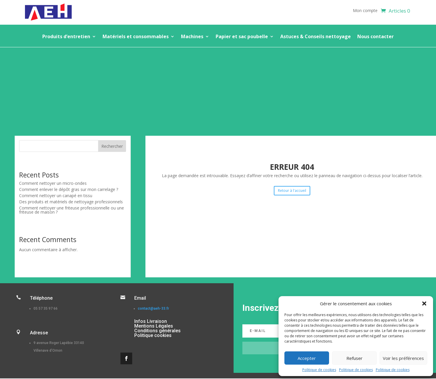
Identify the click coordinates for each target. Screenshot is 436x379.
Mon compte (365, 11)
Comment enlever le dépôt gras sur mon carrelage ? (68, 189)
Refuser (354, 358)
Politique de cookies (319, 369)
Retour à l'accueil (292, 190)
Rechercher (112, 146)
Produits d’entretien (66, 37)
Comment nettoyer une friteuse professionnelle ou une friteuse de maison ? (71, 210)
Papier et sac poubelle (242, 37)
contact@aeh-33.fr (153, 308)
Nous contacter (375, 37)
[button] (424, 303)
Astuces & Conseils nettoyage (315, 37)
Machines (192, 37)
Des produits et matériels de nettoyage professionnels (71, 201)
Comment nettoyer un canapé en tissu (55, 195)
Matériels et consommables (136, 37)
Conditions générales (157, 330)
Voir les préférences (403, 358)
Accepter (307, 358)
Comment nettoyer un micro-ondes (53, 183)
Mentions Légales (153, 326)
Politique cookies (153, 335)
